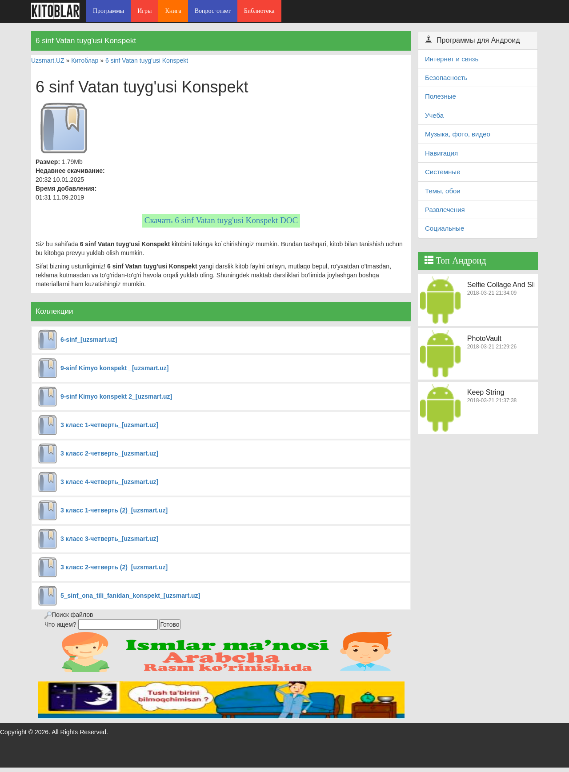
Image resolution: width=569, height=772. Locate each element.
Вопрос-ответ (213, 11)
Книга (173, 11)
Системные (442, 172)
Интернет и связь (451, 59)
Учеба (434, 115)
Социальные (444, 228)
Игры (144, 11)
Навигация (441, 153)
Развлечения (445, 209)
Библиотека (259, 11)
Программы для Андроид (472, 40)
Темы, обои (443, 191)
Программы (108, 11)
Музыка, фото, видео (457, 134)
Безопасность (446, 77)
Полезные (440, 96)
